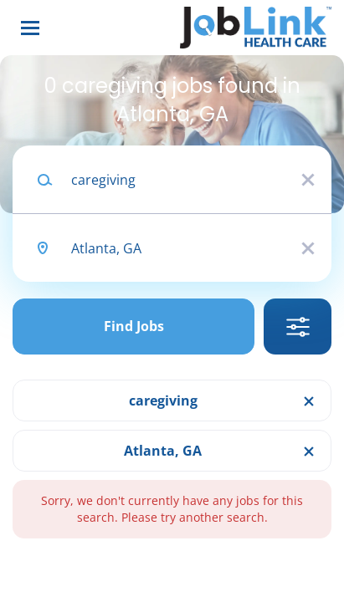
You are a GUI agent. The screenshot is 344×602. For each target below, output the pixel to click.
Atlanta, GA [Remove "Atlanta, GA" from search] (163, 450)
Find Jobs (134, 326)
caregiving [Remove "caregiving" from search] (163, 400)
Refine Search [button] (297, 326)
